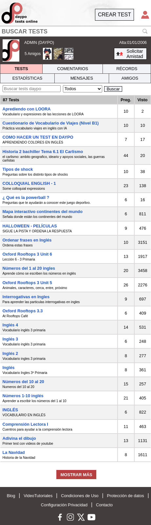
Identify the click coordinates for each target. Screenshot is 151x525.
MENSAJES (81, 78)
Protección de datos (125, 495)
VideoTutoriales (38, 495)
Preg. (126, 99)
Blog (11, 495)
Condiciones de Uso (80, 495)
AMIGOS (130, 78)
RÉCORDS (126, 68)
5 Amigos (33, 53)
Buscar (113, 89)
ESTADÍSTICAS (27, 78)
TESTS (21, 68)
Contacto (104, 504)
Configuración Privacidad (64, 504)
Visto (142, 99)
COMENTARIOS (72, 68)
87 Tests (11, 99)
